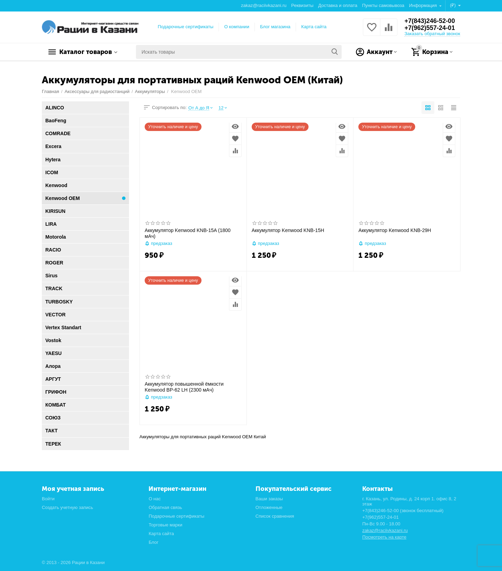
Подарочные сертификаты (186, 26)
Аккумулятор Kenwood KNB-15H (288, 230)
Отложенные (269, 507)
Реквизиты (302, 5)
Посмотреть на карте (384, 537)
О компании (236, 26)
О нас (155, 498)
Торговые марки (165, 524)
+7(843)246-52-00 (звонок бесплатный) (402, 510)
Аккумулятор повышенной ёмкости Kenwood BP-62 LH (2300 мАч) (184, 387)
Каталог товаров (85, 52)
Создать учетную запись (67, 507)
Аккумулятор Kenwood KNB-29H (394, 230)
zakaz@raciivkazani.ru (263, 5)
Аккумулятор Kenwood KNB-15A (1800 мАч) (187, 233)
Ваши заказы (269, 498)
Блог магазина (275, 26)
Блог (153, 542)
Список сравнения (275, 516)
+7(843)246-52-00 (429, 20)
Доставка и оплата (337, 5)
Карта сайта (314, 26)
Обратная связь (165, 507)
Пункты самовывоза (383, 5)
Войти (48, 498)
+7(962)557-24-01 (429, 27)
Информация (423, 5)
